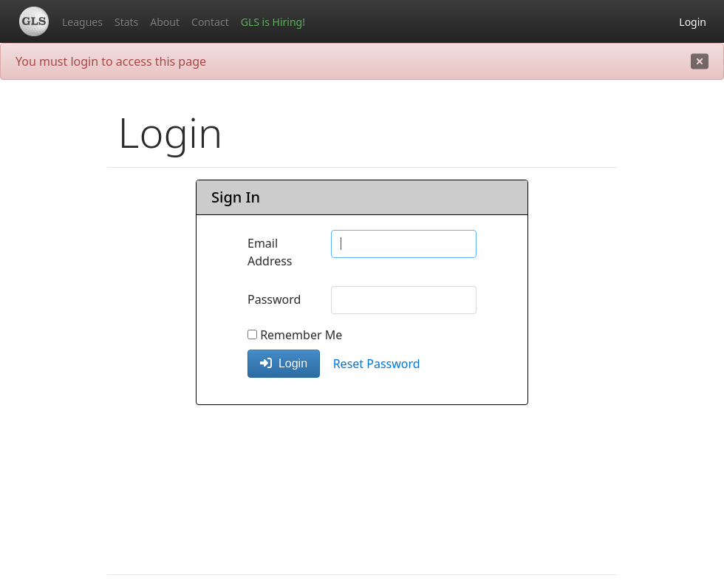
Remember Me (294, 335)
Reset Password (376, 364)
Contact (210, 22)
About (165, 22)
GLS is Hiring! (273, 22)
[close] (699, 61)
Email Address (270, 252)
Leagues (82, 22)
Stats (126, 22)
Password (274, 299)
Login (692, 22)
